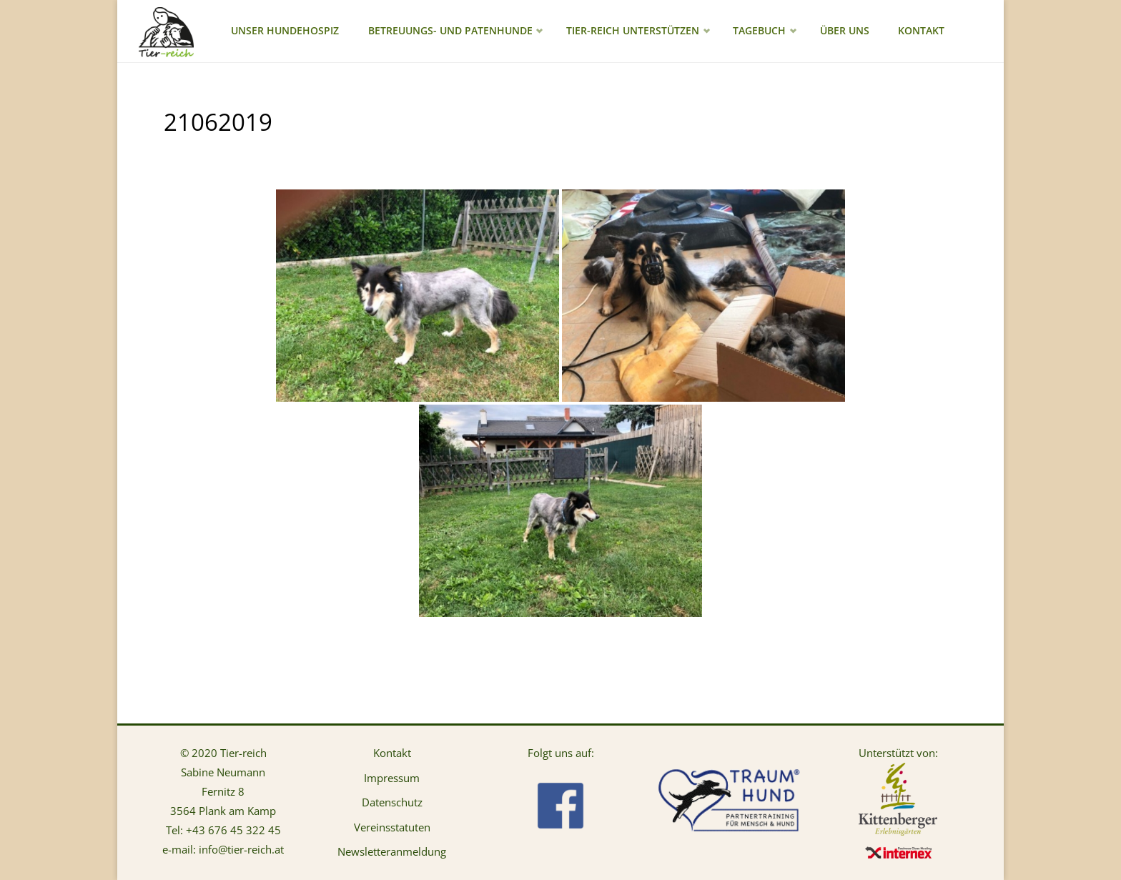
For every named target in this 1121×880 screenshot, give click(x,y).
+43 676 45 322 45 (233, 830)
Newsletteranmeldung (391, 851)
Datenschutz (392, 802)
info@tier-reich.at (241, 849)
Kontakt (392, 753)
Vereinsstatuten (392, 827)
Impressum (392, 778)
